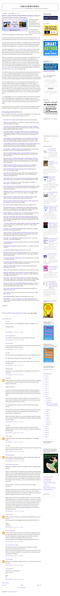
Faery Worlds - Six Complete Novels (11, 119)
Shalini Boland (8, 455)
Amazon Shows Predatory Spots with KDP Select (52, 163)
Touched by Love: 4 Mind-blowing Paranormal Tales (15, 228)
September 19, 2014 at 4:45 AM (14, 349)
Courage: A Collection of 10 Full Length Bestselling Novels (16, 283)
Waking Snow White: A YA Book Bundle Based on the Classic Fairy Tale (19, 191)
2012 (46, 428)
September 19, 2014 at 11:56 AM (14, 460)
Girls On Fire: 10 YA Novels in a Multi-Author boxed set (15, 277)
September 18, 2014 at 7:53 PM (14, 332)
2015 (46, 394)
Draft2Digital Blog (47, 479)
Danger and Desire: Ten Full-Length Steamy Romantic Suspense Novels (19, 232)
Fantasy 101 (6, 269)
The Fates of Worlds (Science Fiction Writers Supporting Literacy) (17, 186)
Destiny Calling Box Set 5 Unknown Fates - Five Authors (16, 212)
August (47, 409)
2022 (46, 380)
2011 (46, 430)
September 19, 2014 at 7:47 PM (14, 565)
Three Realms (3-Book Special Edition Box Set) (14, 288)
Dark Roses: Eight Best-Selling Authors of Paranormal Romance (17, 153)
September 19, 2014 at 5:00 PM (14, 555)
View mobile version (21, 587)
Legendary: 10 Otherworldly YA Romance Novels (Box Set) (16, 265)
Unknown (7, 436)
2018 (46, 388)
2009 (46, 434)
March (47, 419)
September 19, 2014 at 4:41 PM (14, 541)
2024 (46, 375)
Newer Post (4, 585)
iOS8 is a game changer (9, 67)
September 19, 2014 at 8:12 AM (14, 432)
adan (6, 352)
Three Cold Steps (7, 296)
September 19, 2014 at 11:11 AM (14, 451)
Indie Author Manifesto (52, 253)
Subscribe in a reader (47, 369)
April (47, 417)
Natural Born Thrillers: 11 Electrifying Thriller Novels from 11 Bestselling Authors (21, 131)
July (47, 411)
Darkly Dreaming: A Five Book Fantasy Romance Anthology (16, 196)
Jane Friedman (46, 486)
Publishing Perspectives (48, 489)
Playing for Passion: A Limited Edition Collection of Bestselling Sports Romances (21, 158)
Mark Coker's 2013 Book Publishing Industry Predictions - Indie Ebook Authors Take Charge (53, 209)
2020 (46, 384)
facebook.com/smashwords (49, 71)
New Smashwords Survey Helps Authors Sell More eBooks (53, 240)
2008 (46, 436)
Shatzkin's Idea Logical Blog (49, 487)
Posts (46, 138)
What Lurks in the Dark (9, 262)
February (48, 421)
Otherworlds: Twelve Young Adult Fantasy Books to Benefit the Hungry (19, 216)
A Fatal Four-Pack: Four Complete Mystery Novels (14, 257)
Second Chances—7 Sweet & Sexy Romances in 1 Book (15, 298)
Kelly (6, 445)
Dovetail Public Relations (10, 464)
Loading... (45, 444)
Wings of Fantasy (7, 182)
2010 (46, 432)
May (47, 415)
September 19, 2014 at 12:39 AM (14, 339)
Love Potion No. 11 (8, 173)
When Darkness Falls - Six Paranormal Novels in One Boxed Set (17, 178)
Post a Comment (5, 582)
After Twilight (6, 292)
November (48, 400)
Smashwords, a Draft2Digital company (36, 8)
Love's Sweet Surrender (8, 204)
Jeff (6, 321)
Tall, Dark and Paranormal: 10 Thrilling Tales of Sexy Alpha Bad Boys (18, 207)
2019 (46, 386)
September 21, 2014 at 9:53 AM (14, 579)
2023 (46, 378)
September (48, 402)
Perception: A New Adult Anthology (11, 238)
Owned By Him (7, 250)
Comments (47, 141)
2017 (46, 390)
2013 (46, 426)
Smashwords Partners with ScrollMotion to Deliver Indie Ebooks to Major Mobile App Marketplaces (52, 284)
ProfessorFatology (9, 530)
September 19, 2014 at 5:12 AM (14, 365)
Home (21, 585)
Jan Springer (8, 568)
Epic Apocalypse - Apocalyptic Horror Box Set (13, 149)
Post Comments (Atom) (12, 591)
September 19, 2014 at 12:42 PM (14, 511)
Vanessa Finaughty (9, 335)
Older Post (39, 585)
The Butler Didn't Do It (8, 242)
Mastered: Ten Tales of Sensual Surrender (12, 252)
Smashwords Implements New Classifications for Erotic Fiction (53, 268)
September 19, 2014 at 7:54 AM (14, 421)
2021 (46, 382)
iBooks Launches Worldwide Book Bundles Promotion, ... (52, 405)
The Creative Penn (47, 480)
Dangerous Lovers (7, 122)
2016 (46, 392)
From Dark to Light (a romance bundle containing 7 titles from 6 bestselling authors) (21, 223)
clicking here (37, 39)
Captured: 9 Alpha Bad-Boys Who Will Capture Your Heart (16, 272)
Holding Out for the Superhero (10, 246)
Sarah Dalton (8, 343)
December (48, 398)
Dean (6, 425)
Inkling (6, 378)
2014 (46, 396)
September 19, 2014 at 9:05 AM (14, 442)
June (47, 413)
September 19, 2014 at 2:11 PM (14, 527)
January (48, 424)
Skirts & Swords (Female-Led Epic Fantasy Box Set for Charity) (17, 168)
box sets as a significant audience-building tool (22, 49)
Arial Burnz (7, 514)
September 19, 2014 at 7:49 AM (14, 374)
